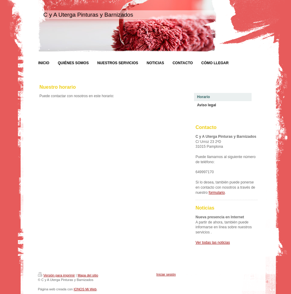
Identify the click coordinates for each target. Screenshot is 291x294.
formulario (217, 192)
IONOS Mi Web (85, 289)
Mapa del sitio (88, 275)
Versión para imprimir (56, 275)
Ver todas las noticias (213, 242)
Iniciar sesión (166, 274)
